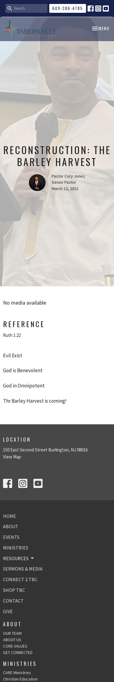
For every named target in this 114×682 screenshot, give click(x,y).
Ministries (20, 663)
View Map (12, 457)
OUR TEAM (12, 633)
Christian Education (20, 679)
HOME (9, 516)
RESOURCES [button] (19, 558)
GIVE (8, 611)
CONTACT (13, 601)
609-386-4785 (67, 8)
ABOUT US (12, 639)
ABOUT (10, 526)
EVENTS (11, 537)
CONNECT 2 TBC (20, 579)
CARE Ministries (17, 672)
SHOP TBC (14, 590)
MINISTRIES (15, 548)
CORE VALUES (15, 646)
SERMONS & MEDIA (23, 569)
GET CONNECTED (18, 652)
